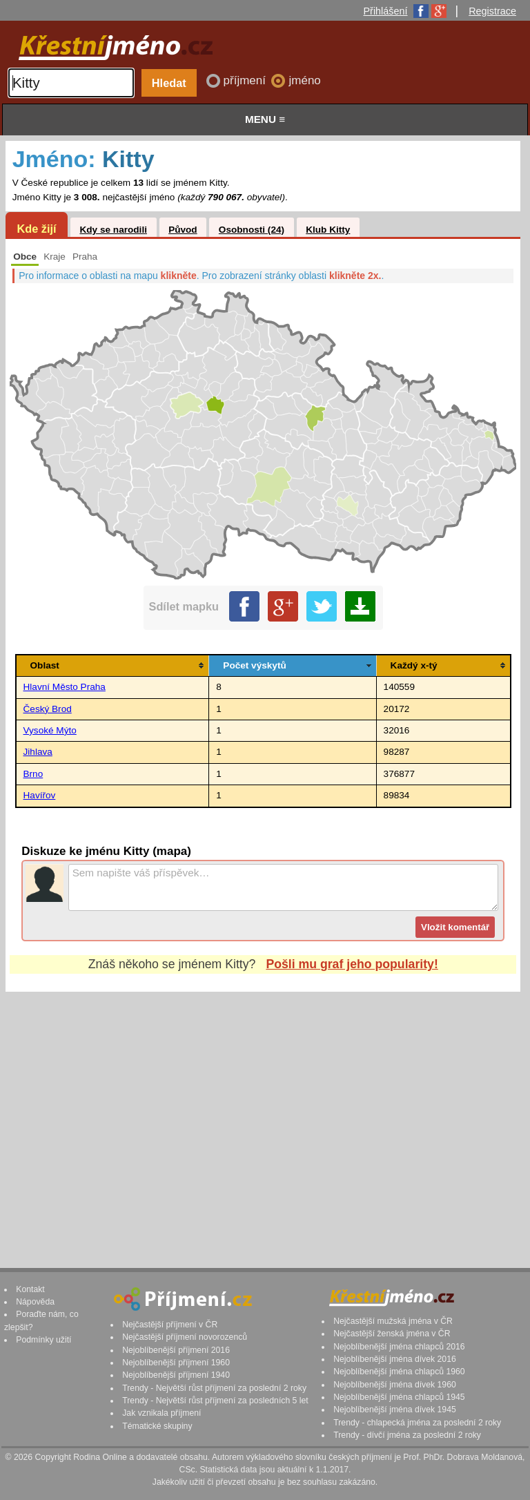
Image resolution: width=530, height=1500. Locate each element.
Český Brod (47, 709)
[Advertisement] (263, 1116)
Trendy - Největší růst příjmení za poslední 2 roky (214, 1388)
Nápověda (35, 1302)
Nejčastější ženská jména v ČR (391, 1333)
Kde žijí (36, 228)
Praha (84, 256)
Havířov (39, 795)
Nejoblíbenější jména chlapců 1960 (398, 1371)
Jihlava (37, 752)
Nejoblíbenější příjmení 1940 (176, 1375)
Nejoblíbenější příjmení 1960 (176, 1362)
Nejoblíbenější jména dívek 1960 (394, 1385)
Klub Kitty (328, 229)
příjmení (246, 80)
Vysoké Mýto (50, 730)
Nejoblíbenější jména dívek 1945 (394, 1409)
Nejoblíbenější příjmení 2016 (176, 1350)
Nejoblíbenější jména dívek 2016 (394, 1359)
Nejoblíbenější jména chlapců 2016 (398, 1347)
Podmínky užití (43, 1340)
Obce (25, 256)
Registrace (492, 11)
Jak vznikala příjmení (161, 1413)
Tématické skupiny (157, 1426)
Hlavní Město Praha (64, 687)
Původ (182, 229)
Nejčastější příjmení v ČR (169, 1324)
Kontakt (30, 1289)
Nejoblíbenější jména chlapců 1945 (398, 1397)
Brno (33, 774)
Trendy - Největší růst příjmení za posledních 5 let (215, 1400)
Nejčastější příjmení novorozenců (184, 1337)
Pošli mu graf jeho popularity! (352, 964)
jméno (304, 80)
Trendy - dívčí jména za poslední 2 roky (407, 1435)
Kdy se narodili (112, 229)
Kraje (54, 256)
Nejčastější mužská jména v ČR (393, 1321)
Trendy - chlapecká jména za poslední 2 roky (417, 1422)
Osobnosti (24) (251, 229)
